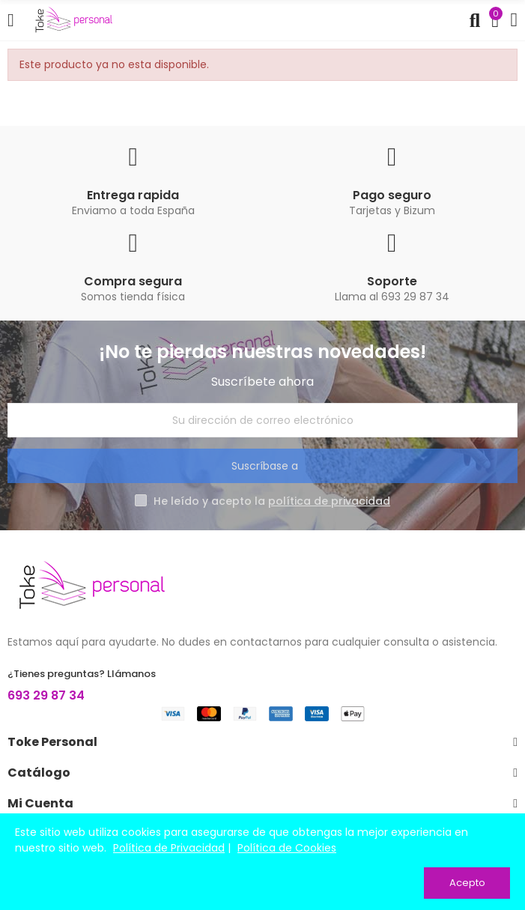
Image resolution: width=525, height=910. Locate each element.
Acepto (467, 883)
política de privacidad (329, 501)
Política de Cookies (286, 847)
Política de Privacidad (169, 847)
